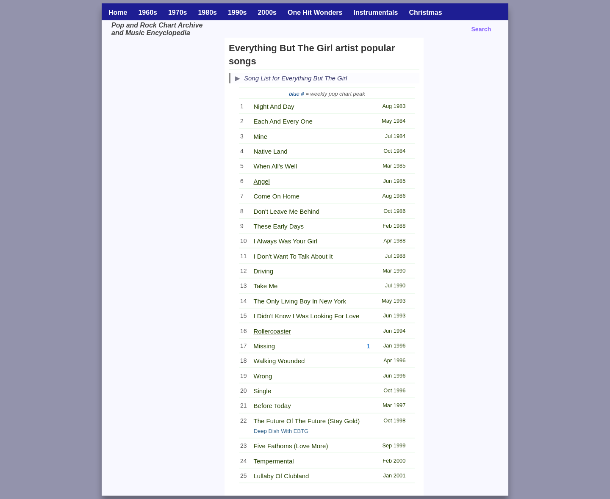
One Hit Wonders (315, 12)
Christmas (425, 12)
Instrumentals (375, 12)
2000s (267, 12)
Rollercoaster (272, 331)
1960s (147, 12)
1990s (237, 12)
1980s (207, 12)
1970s (177, 12)
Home (117, 12)
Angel (262, 181)
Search (481, 29)
